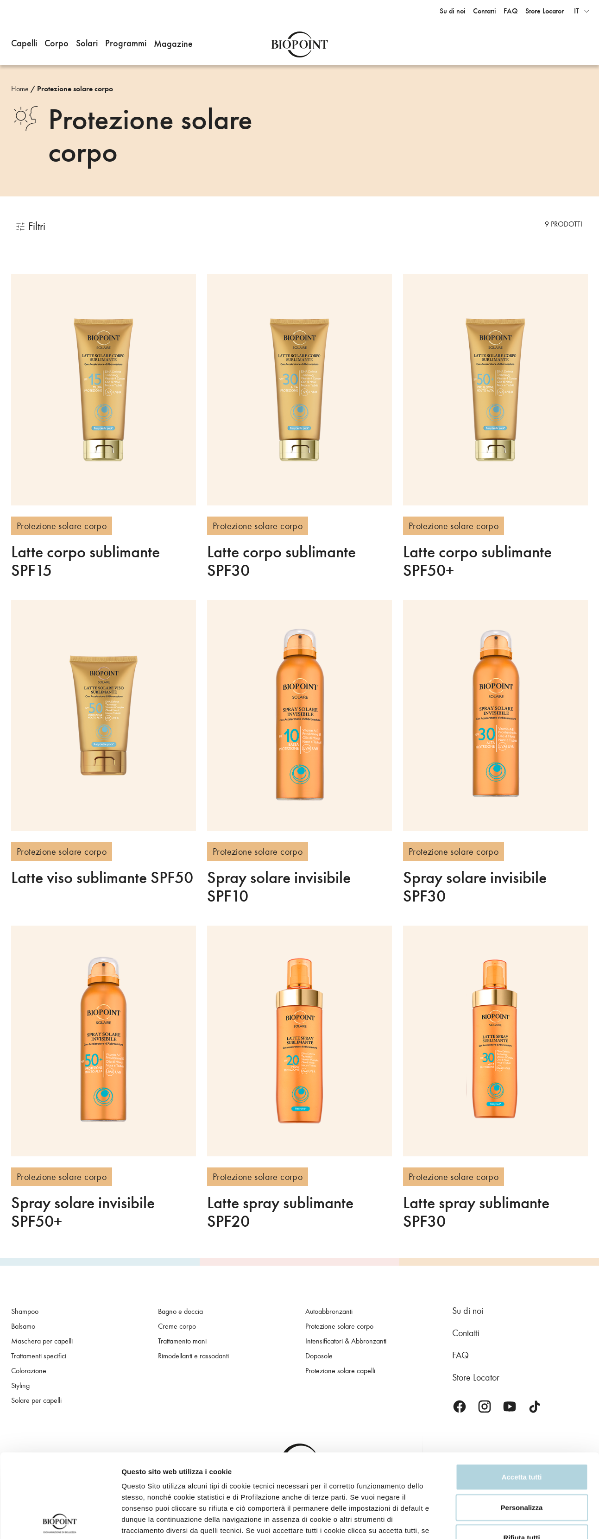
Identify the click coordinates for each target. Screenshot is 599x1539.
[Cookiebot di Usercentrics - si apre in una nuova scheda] (60, 1521)
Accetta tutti (522, 1393)
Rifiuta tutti (521, 1454)
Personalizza (522, 1424)
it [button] (576, 11)
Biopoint (299, 44)
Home (20, 88)
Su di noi (467, 1310)
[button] (24, 44)
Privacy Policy (233, 1469)
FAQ (460, 1355)
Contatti (465, 1332)
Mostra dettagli (146, 1521)
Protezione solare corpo (75, 89)
